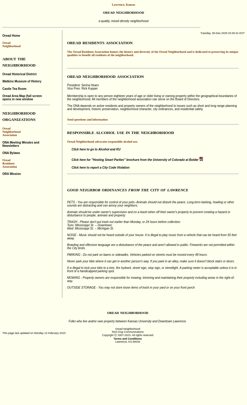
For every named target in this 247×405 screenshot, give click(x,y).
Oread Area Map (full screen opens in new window (22, 97)
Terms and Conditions (128, 338)
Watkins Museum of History (21, 81)
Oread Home (11, 35)
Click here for (137, 159)
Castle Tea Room (14, 88)
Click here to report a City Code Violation (100, 167)
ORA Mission (11, 173)
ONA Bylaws (11, 153)
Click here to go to (96, 149)
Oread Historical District (19, 74)
